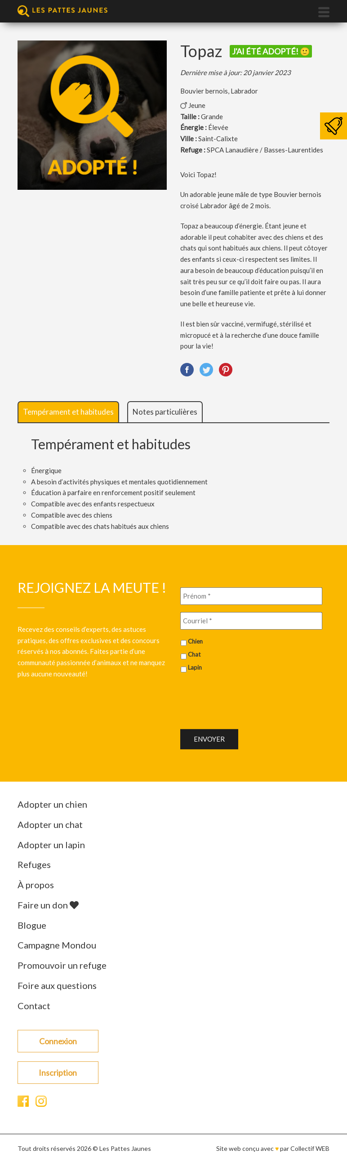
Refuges (34, 864)
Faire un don (48, 904)
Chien (195, 641)
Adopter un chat (50, 824)
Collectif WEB (309, 1148)
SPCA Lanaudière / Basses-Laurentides (265, 150)
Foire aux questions (57, 985)
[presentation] (248, 697)
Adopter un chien (52, 804)
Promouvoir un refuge (62, 965)
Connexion (58, 1041)
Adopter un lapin (51, 844)
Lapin (195, 667)
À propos (36, 884)
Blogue (32, 925)
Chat (194, 654)
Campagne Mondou (57, 944)
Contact (34, 1005)
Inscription (58, 1073)
